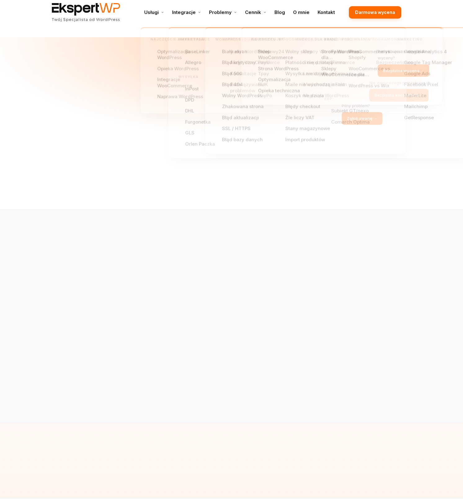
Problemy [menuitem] (220, 12)
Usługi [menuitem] (151, 12)
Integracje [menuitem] (184, 12)
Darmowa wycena (375, 12)
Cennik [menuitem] (253, 12)
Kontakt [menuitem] (326, 12)
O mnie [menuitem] (301, 12)
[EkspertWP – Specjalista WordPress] (86, 12)
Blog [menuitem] (279, 12)
